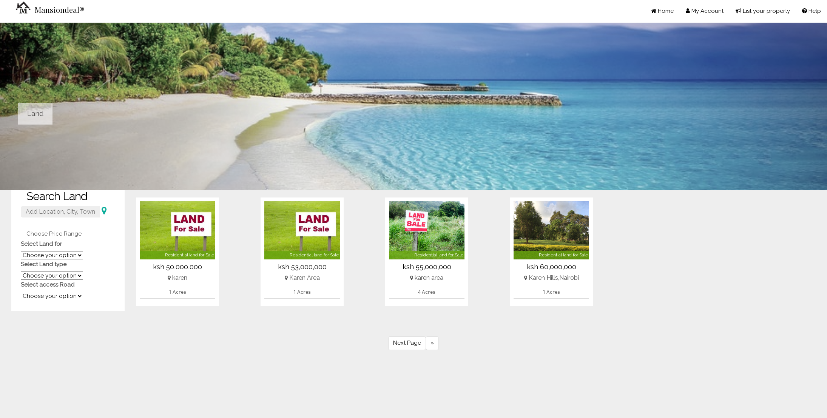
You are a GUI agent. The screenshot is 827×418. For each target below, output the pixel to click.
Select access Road (47, 284)
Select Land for (41, 244)
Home (662, 11)
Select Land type (43, 264)
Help (811, 11)
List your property (763, 11)
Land (35, 113)
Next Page (407, 342)
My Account (705, 11)
